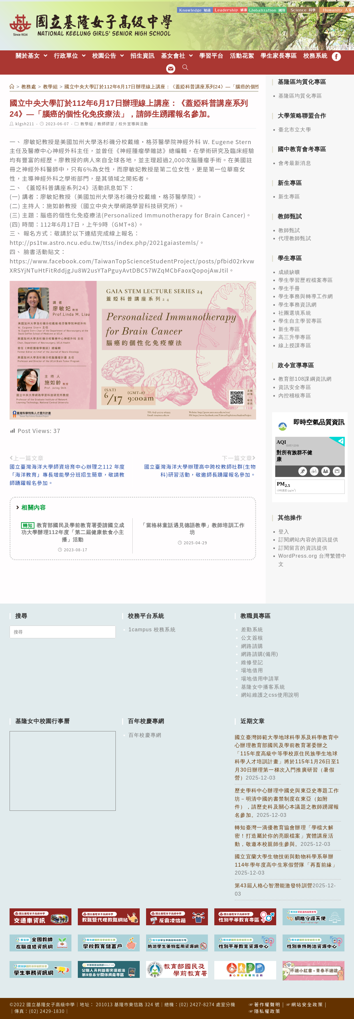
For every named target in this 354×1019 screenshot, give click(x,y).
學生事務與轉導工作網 (305, 296)
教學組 (86, 123)
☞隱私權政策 (265, 1011)
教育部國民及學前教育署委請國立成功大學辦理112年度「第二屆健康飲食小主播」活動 (72, 532)
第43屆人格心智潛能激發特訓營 (274, 885)
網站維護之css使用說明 (270, 694)
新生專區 (289, 196)
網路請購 (252, 645)
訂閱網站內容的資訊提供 (308, 539)
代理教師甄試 (294, 238)
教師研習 (106, 123)
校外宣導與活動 (133, 123)
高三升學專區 (294, 337)
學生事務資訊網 (297, 304)
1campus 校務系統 (152, 629)
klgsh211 (24, 123)
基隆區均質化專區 (300, 95)
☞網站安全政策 (304, 1004)
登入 (283, 531)
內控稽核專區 (294, 395)
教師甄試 (289, 229)
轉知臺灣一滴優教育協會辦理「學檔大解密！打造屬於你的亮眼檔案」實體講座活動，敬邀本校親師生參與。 (284, 835)
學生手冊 (289, 288)
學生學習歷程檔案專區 (305, 279)
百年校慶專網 (145, 734)
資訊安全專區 (294, 387)
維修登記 (252, 661)
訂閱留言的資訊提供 (303, 547)
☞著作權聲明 (265, 1004)
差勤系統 (252, 629)
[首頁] (12, 86)
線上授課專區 (294, 345)
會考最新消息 (294, 162)
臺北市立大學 (294, 129)
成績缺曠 (289, 271)
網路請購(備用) (259, 653)
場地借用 (252, 670)
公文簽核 (252, 637)
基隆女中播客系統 (263, 686)
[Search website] (185, 67)
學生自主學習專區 (300, 320)
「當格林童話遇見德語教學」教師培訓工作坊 (192, 528)
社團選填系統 (294, 312)
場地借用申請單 (260, 678)
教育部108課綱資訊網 (305, 378)
